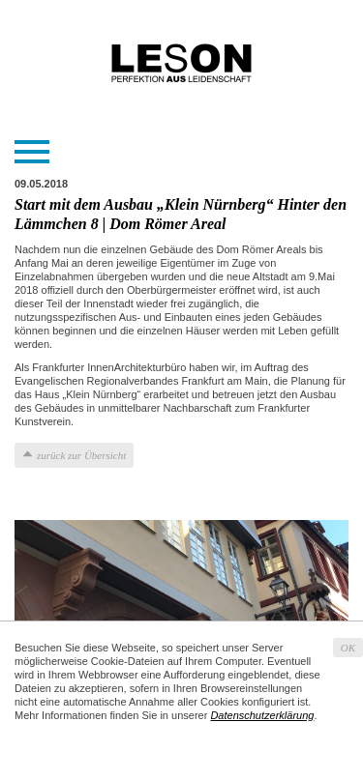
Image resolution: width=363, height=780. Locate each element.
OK (348, 647)
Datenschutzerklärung (262, 715)
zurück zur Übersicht (81, 455)
